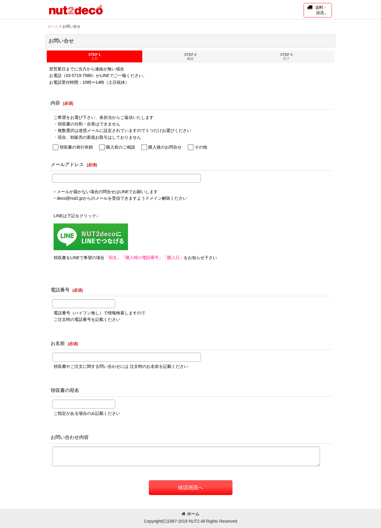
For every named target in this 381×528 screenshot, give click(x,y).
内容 (55, 102)
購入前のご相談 (120, 147)
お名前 (58, 343)
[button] (318, 10)
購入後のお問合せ (165, 147)
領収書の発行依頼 (76, 147)
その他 (201, 147)
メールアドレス (67, 164)
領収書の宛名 (65, 390)
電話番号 (60, 289)
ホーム (190, 513)
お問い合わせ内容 (70, 437)
